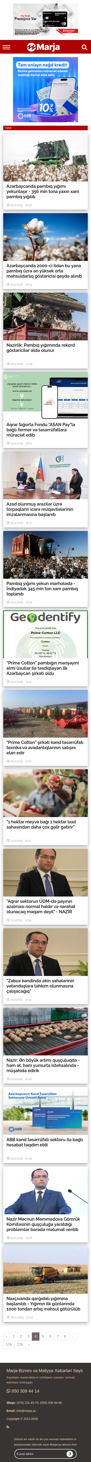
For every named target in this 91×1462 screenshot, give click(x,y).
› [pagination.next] (28, 1345)
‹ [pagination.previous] (6, 1336)
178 (9, 1345)
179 (20, 1345)
